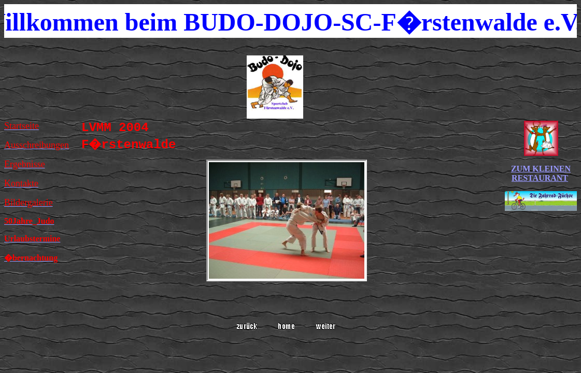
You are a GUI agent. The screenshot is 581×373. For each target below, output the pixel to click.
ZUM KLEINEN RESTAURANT (541, 173)
